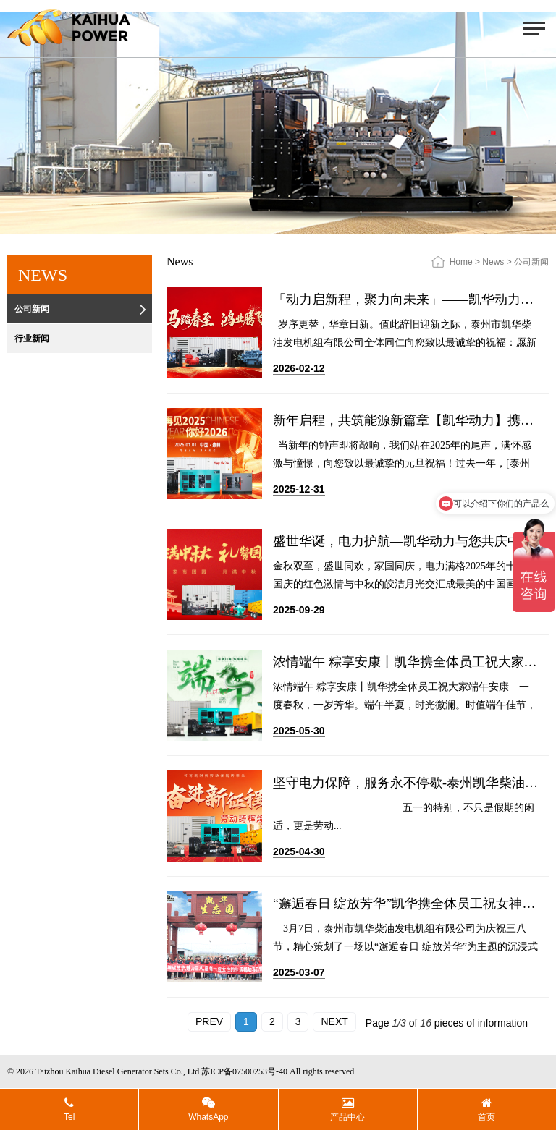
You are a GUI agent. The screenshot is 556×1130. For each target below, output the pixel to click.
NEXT (334, 1021)
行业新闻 (81, 339)
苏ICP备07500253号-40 (244, 1071)
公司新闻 (81, 309)
